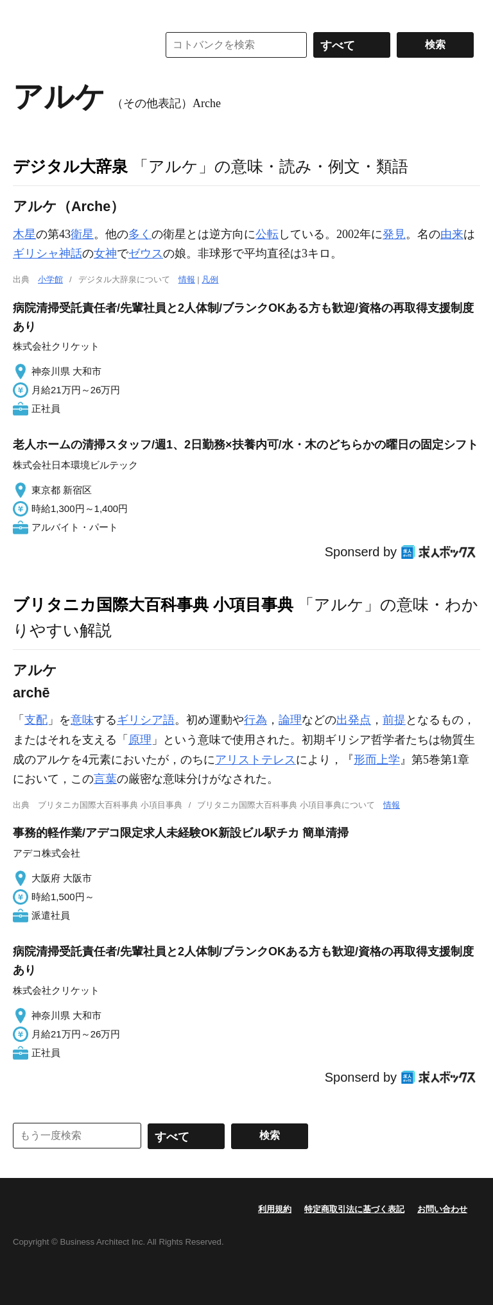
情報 (186, 279)
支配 (36, 719)
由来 (451, 234)
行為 (255, 719)
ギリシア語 (146, 719)
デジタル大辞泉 (70, 166)
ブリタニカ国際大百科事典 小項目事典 (153, 604)
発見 (394, 234)
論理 (290, 719)
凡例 (210, 279)
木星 (24, 234)
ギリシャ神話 (47, 253)
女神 (105, 253)
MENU (26, 13)
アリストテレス (255, 759)
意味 (82, 719)
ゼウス (145, 253)
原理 (139, 739)
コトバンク (76, 45)
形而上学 (377, 759)
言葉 (105, 778)
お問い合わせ (442, 1209)
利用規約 (274, 1209)
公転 (267, 234)
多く (139, 234)
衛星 (82, 234)
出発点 (353, 719)
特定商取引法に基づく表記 (354, 1209)
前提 (394, 719)
